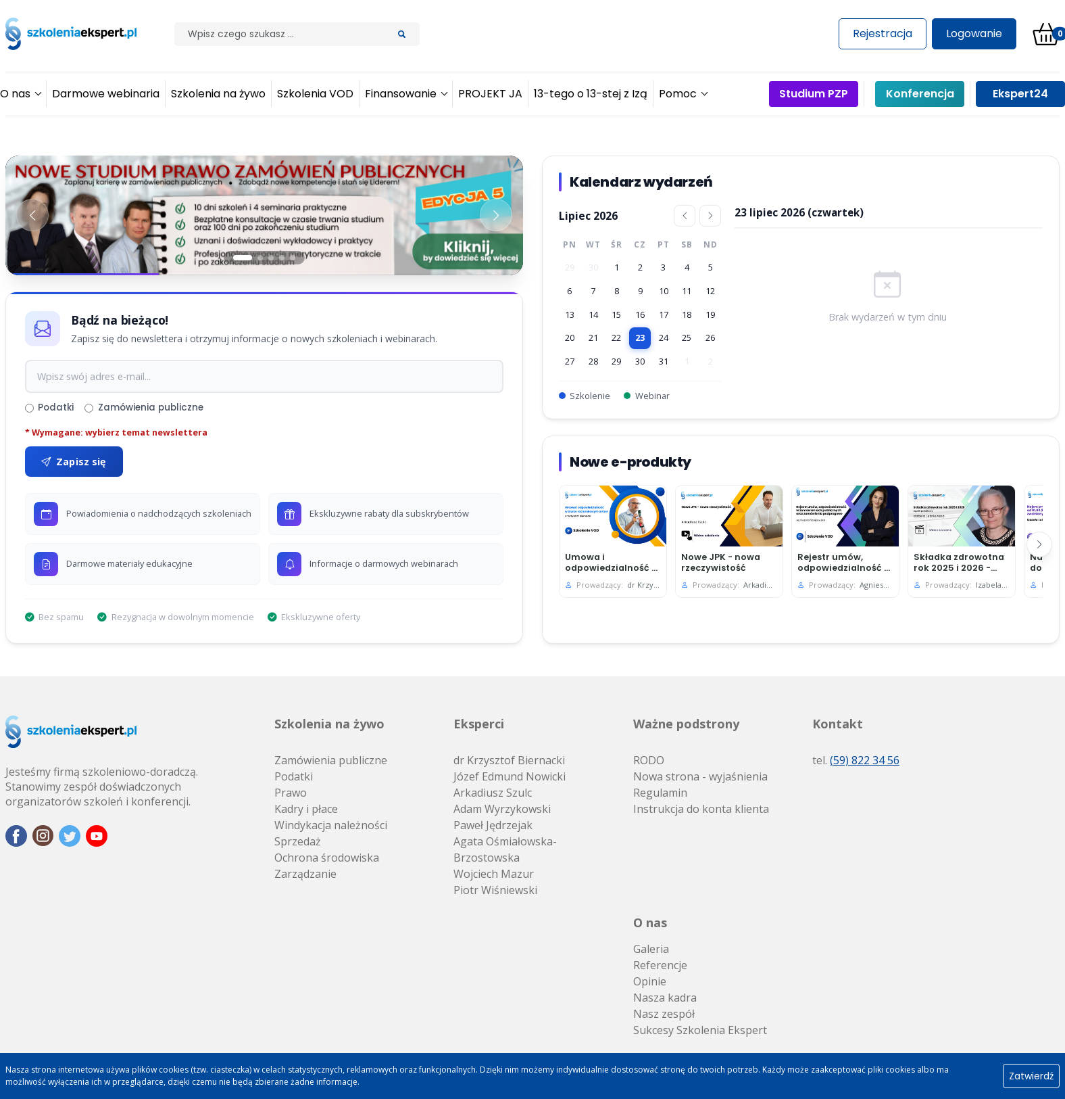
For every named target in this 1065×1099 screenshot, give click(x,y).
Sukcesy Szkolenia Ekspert (700, 1030)
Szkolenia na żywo (329, 724)
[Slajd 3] (271, 257)
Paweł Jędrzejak (492, 825)
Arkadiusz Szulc (492, 792)
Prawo (290, 792)
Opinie (649, 981)
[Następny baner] (496, 215)
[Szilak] (279, 34)
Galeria (651, 948)
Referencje (660, 965)
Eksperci (478, 724)
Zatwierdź (1031, 1076)
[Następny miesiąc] (710, 216)
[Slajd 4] (281, 257)
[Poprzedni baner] (32, 215)
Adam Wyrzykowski (502, 808)
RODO (648, 760)
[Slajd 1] (242, 257)
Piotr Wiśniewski (495, 890)
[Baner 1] (264, 215)
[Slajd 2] (260, 257)
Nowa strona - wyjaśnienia (700, 776)
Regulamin (660, 792)
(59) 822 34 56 (864, 760)
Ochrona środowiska (326, 857)
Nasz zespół (664, 1013)
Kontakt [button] (837, 724)
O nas (650, 922)
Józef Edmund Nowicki (509, 776)
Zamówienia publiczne (143, 407)
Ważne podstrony (686, 724)
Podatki (49, 407)
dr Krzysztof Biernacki (509, 760)
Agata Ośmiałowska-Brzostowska (505, 849)
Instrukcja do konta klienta (701, 808)
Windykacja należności (330, 825)
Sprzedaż (297, 841)
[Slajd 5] (292, 257)
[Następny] (1039, 544)
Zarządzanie (305, 873)
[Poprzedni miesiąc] (684, 216)
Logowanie (974, 33)
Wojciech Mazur (493, 873)
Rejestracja (882, 33)
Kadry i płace (306, 808)
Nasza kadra (665, 997)
